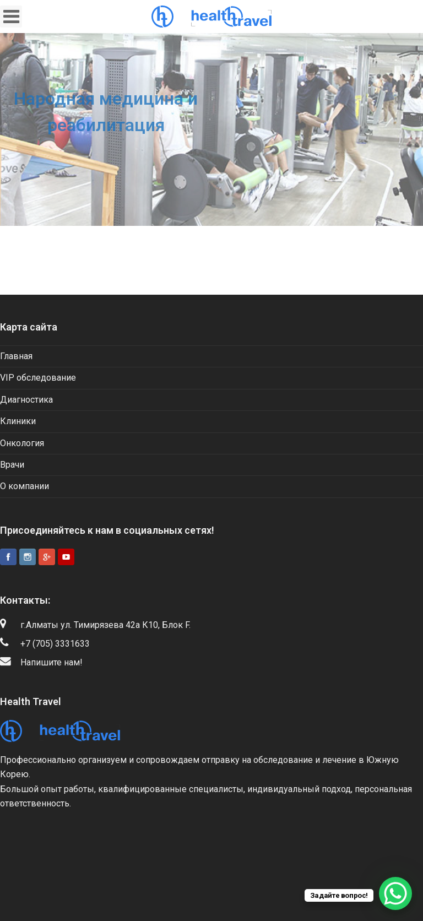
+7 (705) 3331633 (55, 643)
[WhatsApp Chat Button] (395, 893)
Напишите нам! (51, 662)
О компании (24, 486)
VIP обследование (38, 377)
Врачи (12, 464)
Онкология (22, 443)
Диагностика (26, 399)
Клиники (18, 421)
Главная (16, 356)
